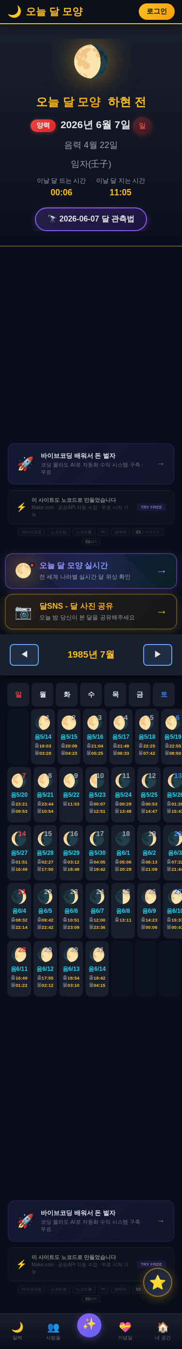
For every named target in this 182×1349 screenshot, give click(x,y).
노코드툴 (84, 532)
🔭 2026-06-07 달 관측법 (91, 219)
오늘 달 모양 (68, 101)
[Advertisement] (91, 345)
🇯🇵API (91, 542)
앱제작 (120, 532)
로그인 (157, 11)
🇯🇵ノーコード (148, 532)
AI (103, 531)
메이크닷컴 (31, 532)
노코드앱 (58, 532)
